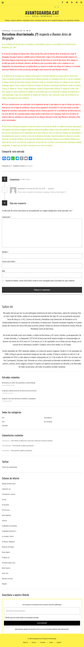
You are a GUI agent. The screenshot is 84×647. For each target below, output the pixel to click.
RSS (71, 2)
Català (51, 642)
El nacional (5, 505)
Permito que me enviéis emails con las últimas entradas (21, 618)
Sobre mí (25, 642)
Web (3, 271)
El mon (4, 499)
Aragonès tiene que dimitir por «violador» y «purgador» (19, 398)
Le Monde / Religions (8, 541)
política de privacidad (42, 629)
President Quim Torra (8, 563)
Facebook (62, 2)
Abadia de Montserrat (9, 484)
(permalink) (28, 166)
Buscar (80, 2)
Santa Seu (5, 573)
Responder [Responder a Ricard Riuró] (51, 189)
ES (58, 7)
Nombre (5, 251)
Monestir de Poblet (8, 547)
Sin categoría (48, 421)
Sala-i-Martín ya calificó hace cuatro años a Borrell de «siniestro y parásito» (31, 441)
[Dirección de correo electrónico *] (42, 610)
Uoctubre (5, 425)
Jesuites (4, 520)
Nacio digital (6, 552)
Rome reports (6, 568)
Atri (24, 31)
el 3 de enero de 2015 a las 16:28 (35, 188)
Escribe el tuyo (25, 179)
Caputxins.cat (6, 489)
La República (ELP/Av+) (9, 531)
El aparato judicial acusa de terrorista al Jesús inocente (19, 390)
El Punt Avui (6, 510)
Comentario (6, 217)
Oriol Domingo (6, 31)
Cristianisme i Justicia (8, 494)
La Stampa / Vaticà (8, 536)
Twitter (66, 2)
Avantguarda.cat (42, 12)
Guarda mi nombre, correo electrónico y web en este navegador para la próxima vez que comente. (40, 280)
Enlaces (34, 642)
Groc (3, 421)
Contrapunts (48, 418)
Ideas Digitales (6, 515)
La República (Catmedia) (9, 526)
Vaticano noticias (7, 578)
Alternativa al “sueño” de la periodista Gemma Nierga (18, 383)
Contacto (42, 642)
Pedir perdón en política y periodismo (23, 446)
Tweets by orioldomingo (9, 467)
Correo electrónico (9, 261)
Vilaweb (4, 584)
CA (55, 7)
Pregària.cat (6, 557)
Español (59, 642)
